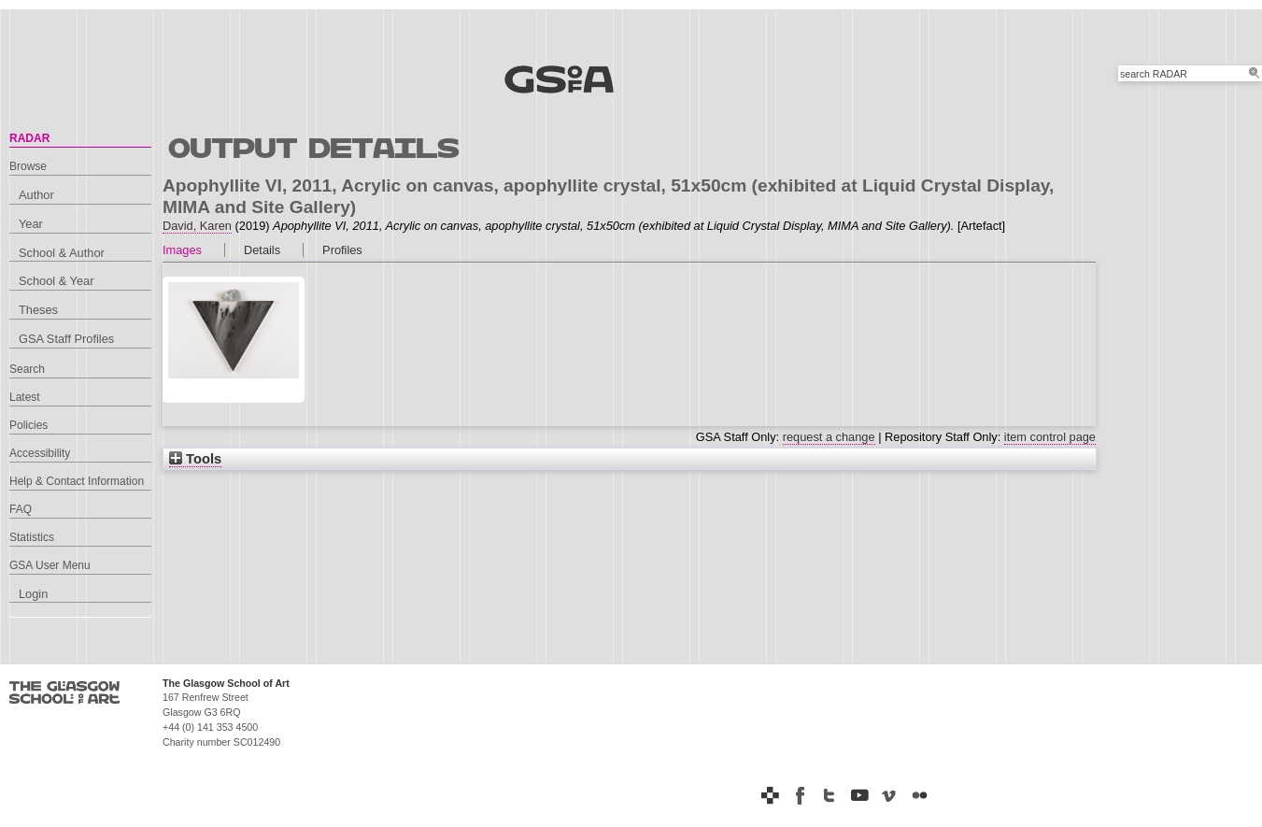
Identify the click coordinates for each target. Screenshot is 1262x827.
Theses (38, 310)
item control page (1050, 437)
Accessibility (39, 453)
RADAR (29, 138)
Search (27, 369)
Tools (195, 458)
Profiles (342, 250)
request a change (829, 437)
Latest (24, 397)
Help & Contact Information (76, 481)
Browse (28, 166)
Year (31, 224)
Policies (28, 425)
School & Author (62, 253)
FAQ (20, 509)
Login (33, 594)
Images (182, 250)
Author (36, 195)
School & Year (56, 281)
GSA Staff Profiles (66, 339)
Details (262, 250)
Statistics (31, 537)
